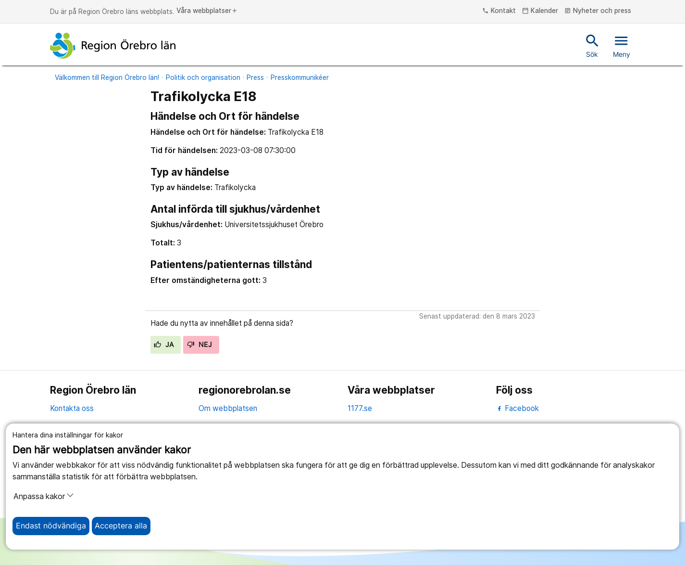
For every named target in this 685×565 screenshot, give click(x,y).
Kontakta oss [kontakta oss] (72, 408)
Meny (621, 45)
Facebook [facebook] (517, 408)
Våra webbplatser (207, 11)
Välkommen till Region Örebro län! (107, 77)
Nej (199, 344)
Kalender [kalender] (540, 11)
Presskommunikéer (300, 77)
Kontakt (499, 11)
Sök (592, 45)
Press (255, 77)
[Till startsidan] (113, 45)
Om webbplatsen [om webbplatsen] (228, 408)
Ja (164, 344)
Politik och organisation (203, 77)
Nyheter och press (597, 11)
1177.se (360, 408)
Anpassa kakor (43, 496)
